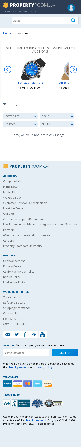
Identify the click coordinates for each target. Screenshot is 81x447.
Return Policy (11, 277)
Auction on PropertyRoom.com (23, 219)
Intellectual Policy (14, 282)
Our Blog (8, 214)
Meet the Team (13, 208)
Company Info (12, 181)
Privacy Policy (12, 266)
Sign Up (64, 353)
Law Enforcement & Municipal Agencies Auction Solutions (40, 224)
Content (4, 55)
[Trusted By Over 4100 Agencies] (37, 403)
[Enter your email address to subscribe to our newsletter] (26, 352)
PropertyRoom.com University (22, 246)
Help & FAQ (10, 319)
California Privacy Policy (18, 271)
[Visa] (18, 383)
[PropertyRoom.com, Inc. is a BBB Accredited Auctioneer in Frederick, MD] (17, 402)
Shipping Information (17, 308)
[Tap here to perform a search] (73, 20)
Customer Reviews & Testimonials (25, 203)
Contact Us (10, 313)
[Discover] (48, 383)
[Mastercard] (28, 383)
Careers (8, 240)
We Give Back (12, 197)
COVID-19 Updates (15, 324)
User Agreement (14, 261)
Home (7, 33)
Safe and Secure (14, 302)
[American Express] (38, 383)
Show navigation (7, 20)
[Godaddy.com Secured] (54, 403)
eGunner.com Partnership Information (28, 235)
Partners (9, 230)
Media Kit (9, 192)
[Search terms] (45, 20)
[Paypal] (8, 383)
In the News (11, 187)
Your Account (11, 297)
